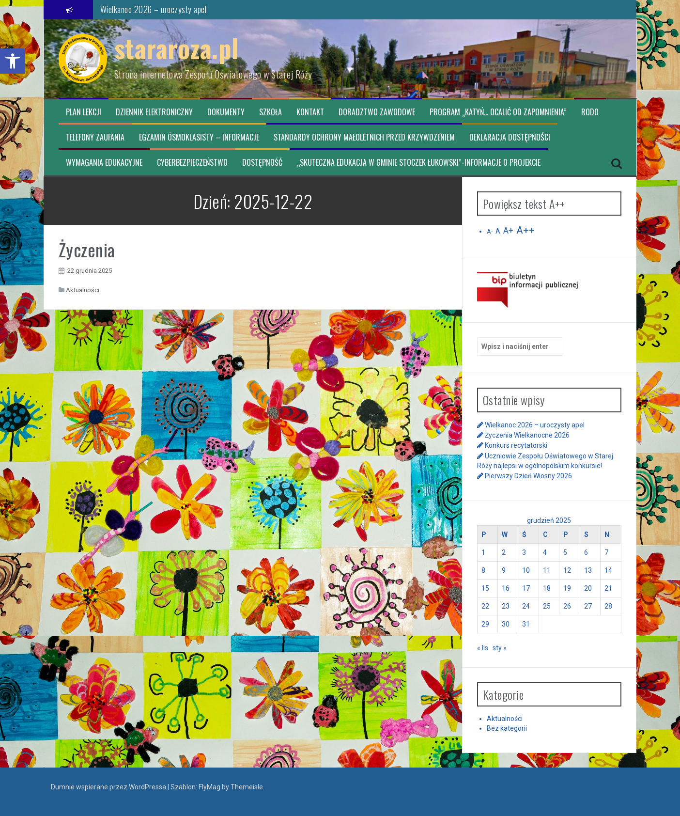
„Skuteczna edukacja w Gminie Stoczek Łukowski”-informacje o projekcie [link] (419, 162)
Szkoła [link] (270, 112)
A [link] (497, 231)
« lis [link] (482, 648)
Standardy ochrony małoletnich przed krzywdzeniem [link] (364, 137)
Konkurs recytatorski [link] (516, 445)
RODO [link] (590, 112)
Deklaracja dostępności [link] (509, 137)
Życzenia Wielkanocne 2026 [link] (527, 435)
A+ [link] (508, 230)
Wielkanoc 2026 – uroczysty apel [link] (153, 9)
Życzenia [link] (87, 249)
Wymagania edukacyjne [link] (104, 162)
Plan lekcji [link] (83, 112)
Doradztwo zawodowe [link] (377, 112)
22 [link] (485, 606)
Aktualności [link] (82, 290)
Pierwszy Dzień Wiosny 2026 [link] (528, 476)
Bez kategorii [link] (507, 728)
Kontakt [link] (310, 112)
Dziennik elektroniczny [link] (154, 112)
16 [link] (506, 588)
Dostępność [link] (262, 162)
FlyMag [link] (209, 787)
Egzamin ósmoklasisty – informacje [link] (199, 137)
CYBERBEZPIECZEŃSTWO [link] (192, 162)
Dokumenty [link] (226, 112)
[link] (12, 61)
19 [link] (567, 588)
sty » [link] (500, 648)
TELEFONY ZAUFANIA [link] (95, 137)
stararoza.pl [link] (176, 47)
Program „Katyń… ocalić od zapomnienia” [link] (498, 112)
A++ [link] (525, 230)
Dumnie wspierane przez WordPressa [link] (109, 787)
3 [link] (524, 552)
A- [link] (490, 231)
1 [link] (483, 552)
